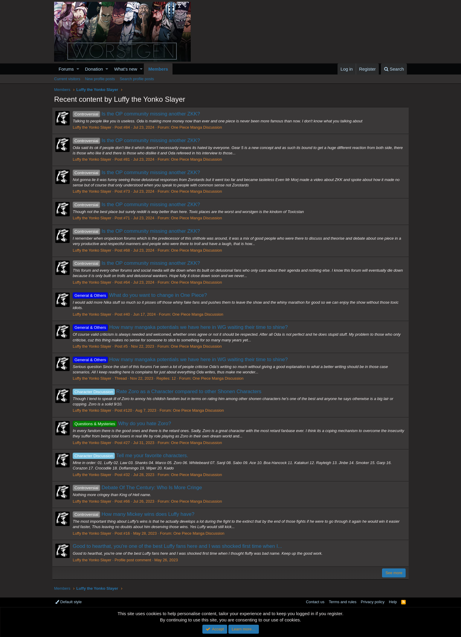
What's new (125, 69)
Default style (68, 602)
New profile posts (100, 79)
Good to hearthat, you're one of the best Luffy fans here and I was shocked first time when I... (179, 546)
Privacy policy (372, 602)
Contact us (315, 602)
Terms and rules (342, 602)
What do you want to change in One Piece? (142, 295)
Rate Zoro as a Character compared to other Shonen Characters (169, 391)
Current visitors (67, 79)
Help (393, 602)
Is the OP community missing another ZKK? (138, 114)
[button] (78, 69)
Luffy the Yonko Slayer (94, 127)
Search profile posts (137, 79)
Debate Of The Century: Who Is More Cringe (139, 487)
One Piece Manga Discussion (198, 127)
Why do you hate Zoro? (124, 423)
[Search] (394, 69)
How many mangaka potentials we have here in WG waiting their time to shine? (182, 327)
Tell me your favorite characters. (132, 455)
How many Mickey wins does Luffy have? (135, 514)
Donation (94, 69)
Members (158, 69)
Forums (66, 69)
